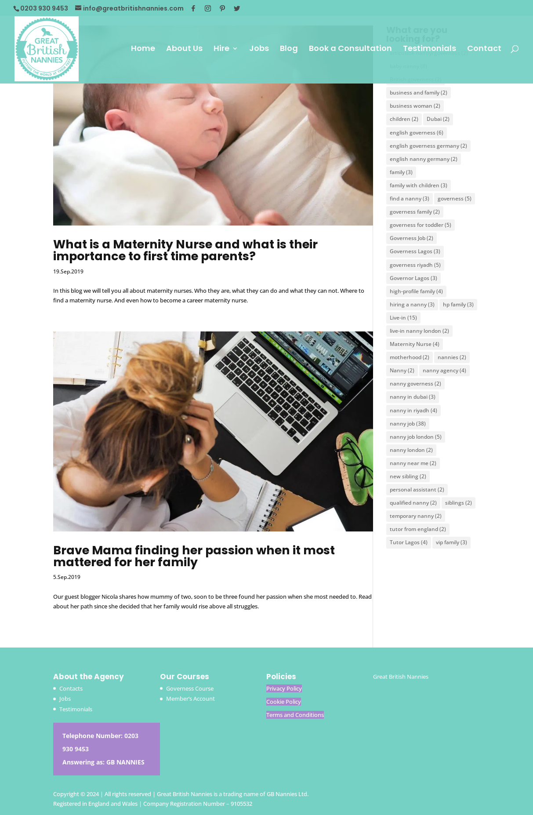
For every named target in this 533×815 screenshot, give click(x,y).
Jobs (259, 49)
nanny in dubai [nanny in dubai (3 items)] (412, 396)
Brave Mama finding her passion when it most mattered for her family (194, 556)
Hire (221, 49)
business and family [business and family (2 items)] (418, 92)
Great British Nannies (400, 676)
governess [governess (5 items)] (454, 198)
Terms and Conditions (295, 715)
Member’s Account (190, 698)
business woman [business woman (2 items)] (415, 105)
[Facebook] (193, 8)
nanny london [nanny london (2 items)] (411, 450)
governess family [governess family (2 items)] (415, 211)
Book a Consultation (350, 49)
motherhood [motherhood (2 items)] (409, 357)
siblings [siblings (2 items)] (458, 502)
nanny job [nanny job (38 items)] (408, 423)
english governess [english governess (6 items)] (416, 132)
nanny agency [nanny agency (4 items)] (444, 370)
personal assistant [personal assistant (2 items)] (417, 489)
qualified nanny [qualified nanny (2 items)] (413, 502)
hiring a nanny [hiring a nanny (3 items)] (412, 304)
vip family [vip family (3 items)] (451, 542)
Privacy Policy (284, 688)
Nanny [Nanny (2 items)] (402, 370)
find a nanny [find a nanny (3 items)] (409, 198)
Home (143, 49)
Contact (484, 49)
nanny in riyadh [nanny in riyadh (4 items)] (413, 410)
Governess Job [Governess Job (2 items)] (411, 238)
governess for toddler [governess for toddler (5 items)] (420, 225)
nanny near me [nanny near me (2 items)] (413, 463)
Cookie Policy (283, 702)
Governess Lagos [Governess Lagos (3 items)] (415, 251)
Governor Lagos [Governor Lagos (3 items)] (413, 278)
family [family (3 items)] (401, 172)
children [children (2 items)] (404, 119)
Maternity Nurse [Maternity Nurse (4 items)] (414, 344)
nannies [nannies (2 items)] (452, 357)
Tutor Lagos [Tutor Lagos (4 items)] (409, 542)
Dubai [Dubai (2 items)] (438, 119)
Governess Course (190, 688)
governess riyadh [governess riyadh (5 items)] (415, 265)
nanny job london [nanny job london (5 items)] (416, 436)
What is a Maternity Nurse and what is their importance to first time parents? (185, 250)
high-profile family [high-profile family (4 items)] (416, 291)
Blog (289, 49)
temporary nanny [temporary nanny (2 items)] (416, 516)
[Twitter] (237, 8)
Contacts (71, 688)
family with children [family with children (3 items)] (418, 185)
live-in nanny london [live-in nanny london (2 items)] (419, 331)
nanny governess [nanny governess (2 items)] (415, 383)
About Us (184, 49)
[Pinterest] (222, 8)
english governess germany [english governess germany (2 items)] (428, 145)
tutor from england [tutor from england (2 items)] (418, 529)
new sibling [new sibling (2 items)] (408, 476)
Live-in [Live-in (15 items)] (403, 317)
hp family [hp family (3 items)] (458, 304)
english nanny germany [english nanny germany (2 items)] (423, 159)
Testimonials (429, 49)
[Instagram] (208, 8)
